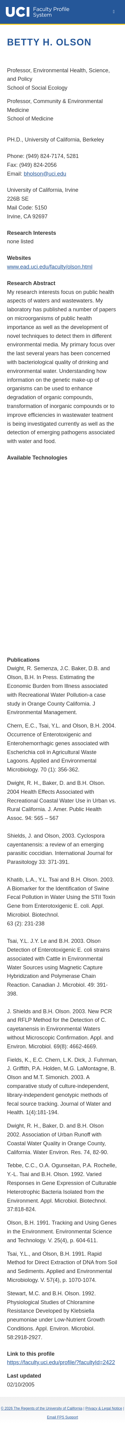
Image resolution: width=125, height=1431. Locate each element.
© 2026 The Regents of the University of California (41, 1408)
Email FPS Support (62, 1417)
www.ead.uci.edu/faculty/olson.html (49, 267)
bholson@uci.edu (45, 174)
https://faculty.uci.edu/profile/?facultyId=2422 (61, 1362)
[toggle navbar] (114, 12)
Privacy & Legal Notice (103, 1408)
